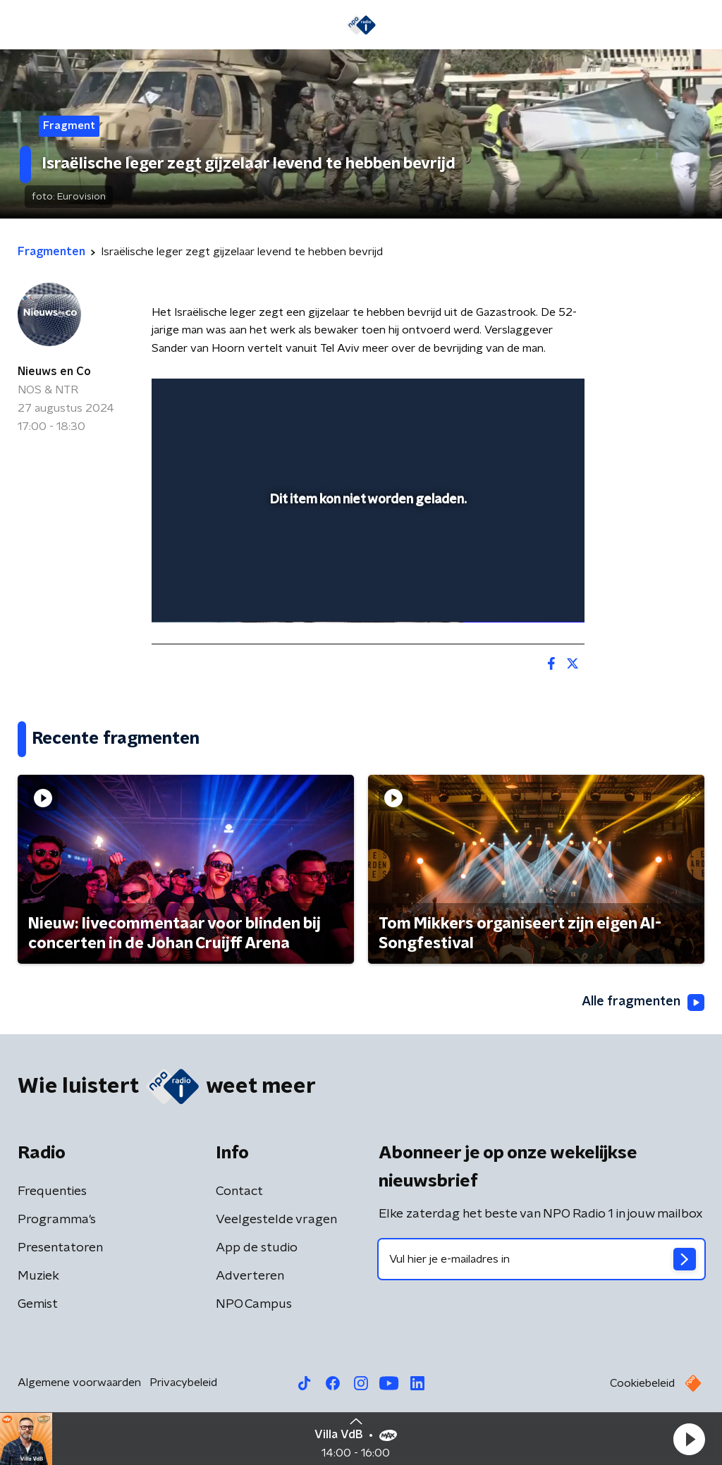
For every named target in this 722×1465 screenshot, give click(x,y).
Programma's (57, 1219)
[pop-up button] (525, 591)
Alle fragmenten (643, 1002)
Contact (239, 1191)
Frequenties (52, 1191)
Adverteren (250, 1276)
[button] (688, 1438)
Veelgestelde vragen (276, 1219)
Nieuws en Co (54, 371)
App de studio (257, 1248)
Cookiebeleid (642, 1383)
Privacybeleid (183, 1382)
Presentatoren (60, 1248)
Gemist (38, 1304)
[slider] (365, 554)
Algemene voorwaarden (79, 1382)
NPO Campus (254, 1304)
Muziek (38, 1276)
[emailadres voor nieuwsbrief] (541, 1259)
